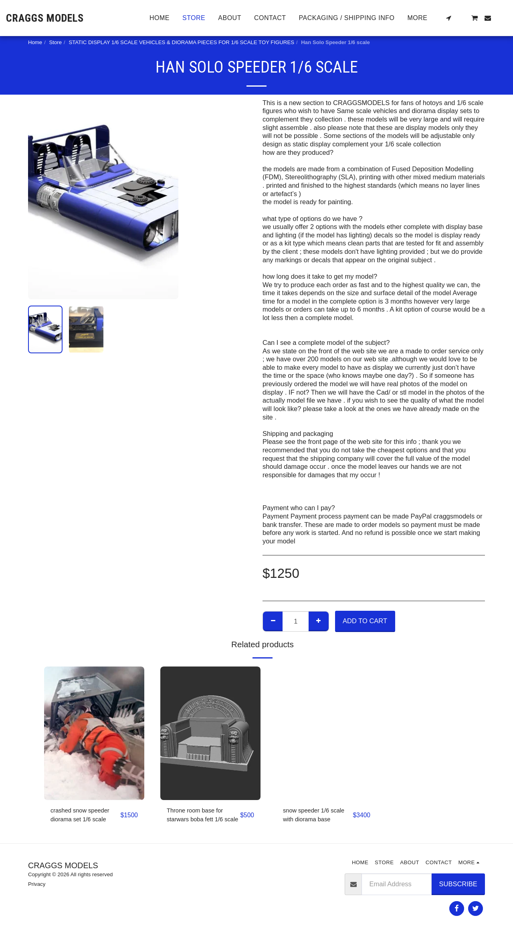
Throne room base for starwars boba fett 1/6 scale (198, 817)
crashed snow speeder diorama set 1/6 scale (83, 816)
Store (55, 42)
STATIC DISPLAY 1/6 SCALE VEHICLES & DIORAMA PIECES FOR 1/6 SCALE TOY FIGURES (181, 42)
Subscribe (458, 885)
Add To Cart (365, 620)
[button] (448, 18)
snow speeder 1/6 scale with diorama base (310, 817)
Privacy (36, 886)
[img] (94, 733)
